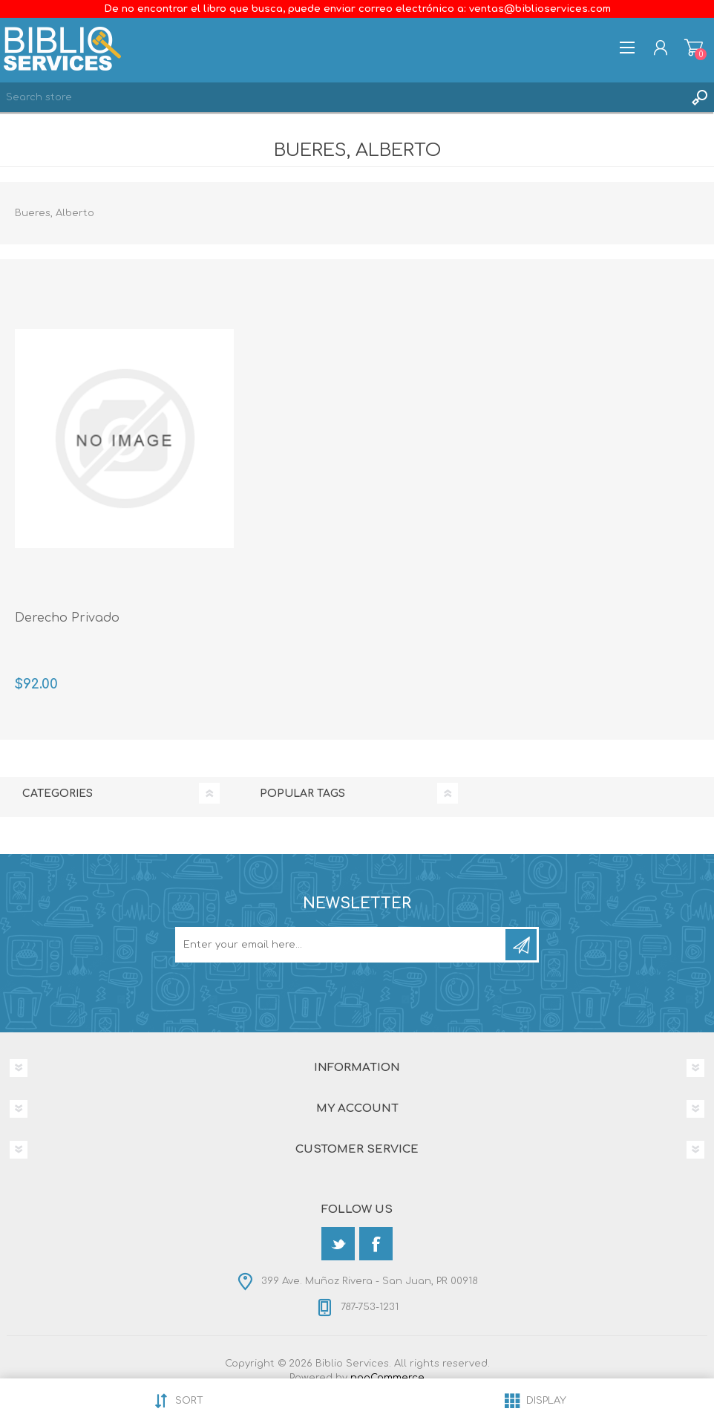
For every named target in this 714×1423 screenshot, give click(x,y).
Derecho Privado (67, 618)
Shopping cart (693, 47)
